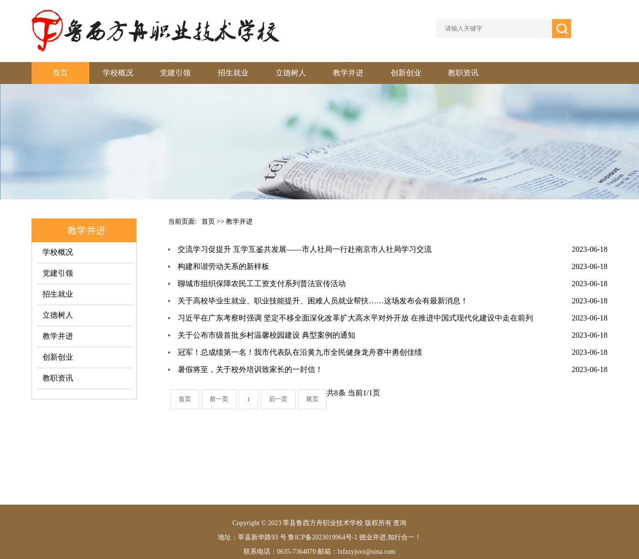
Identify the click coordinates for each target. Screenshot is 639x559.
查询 (399, 523)
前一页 (219, 399)
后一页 (278, 399)
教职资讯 (463, 73)
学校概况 (118, 73)
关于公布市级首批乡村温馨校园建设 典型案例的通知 (266, 335)
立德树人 (291, 73)
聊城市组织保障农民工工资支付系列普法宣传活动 (262, 284)
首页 (60, 73)
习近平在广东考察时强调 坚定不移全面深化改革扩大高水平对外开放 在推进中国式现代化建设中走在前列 (355, 318)
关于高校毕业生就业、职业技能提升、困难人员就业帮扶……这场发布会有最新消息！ (323, 301)
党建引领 (175, 73)
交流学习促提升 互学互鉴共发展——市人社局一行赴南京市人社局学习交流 (305, 249)
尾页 (312, 399)
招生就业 (233, 73)
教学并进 (348, 73)
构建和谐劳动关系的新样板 (223, 266)
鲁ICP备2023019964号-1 (322, 537)
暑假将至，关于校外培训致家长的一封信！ (250, 369)
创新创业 (406, 73)
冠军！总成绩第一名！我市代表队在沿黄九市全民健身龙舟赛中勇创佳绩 (300, 352)
